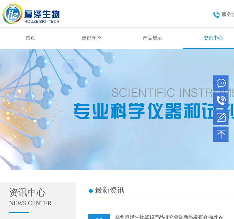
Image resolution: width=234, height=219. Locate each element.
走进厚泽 (91, 37)
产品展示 (152, 37)
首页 (30, 37)
